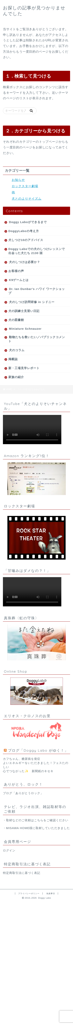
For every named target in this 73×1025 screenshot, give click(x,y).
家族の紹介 (16, 377)
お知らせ (18, 180)
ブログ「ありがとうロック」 (23, 793)
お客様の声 (16, 271)
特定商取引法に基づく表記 (21, 872)
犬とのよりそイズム (26, 198)
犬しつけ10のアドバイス (25, 240)
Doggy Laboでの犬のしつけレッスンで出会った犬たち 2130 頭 (36, 251)
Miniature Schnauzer (25, 328)
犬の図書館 (16, 320)
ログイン (9, 850)
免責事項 (50, 893)
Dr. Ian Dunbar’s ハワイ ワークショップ (36, 291)
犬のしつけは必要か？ (24, 262)
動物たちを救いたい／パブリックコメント (36, 339)
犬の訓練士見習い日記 (24, 311)
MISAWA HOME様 (19, 828)
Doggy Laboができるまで (28, 222)
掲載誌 (13, 359)
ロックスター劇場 (25, 186)
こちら (38, 820)
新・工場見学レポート (24, 368)
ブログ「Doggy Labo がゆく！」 (38, 750)
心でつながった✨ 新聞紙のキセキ (28, 771)
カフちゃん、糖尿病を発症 (21, 758)
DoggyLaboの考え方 (23, 231)
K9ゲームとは (19, 280)
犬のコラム (17, 350)
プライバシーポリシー (29, 893)
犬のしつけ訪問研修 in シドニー (32, 302)
